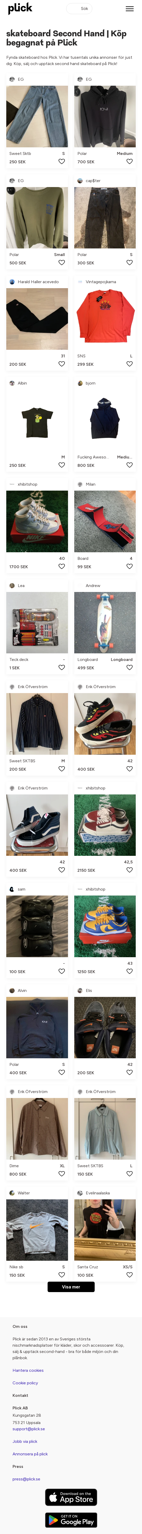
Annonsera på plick (30, 1453)
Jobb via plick (25, 1441)
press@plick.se (26, 1479)
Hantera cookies (28, 1370)
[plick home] (20, 8)
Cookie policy (25, 1382)
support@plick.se (29, 1428)
